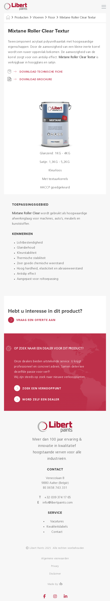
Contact (57, 532)
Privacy (55, 566)
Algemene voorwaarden (55, 558)
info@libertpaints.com (58, 502)
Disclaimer (55, 574)
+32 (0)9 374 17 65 (57, 497)
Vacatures (57, 521)
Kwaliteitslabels (57, 526)
